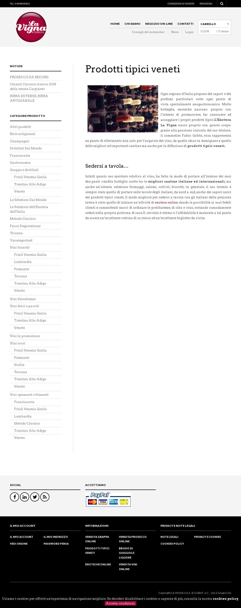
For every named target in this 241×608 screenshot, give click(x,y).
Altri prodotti (20, 127)
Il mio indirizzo (56, 536)
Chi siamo (133, 23)
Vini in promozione (25, 336)
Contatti (185, 23)
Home (115, 23)
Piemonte (21, 269)
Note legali (169, 536)
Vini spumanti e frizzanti (29, 394)
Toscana (16, 233)
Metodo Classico (23, 218)
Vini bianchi (20, 247)
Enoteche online (98, 564)
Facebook (14, 497)
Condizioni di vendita (181, 3)
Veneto (19, 191)
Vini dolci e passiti (24, 306)
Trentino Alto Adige (30, 184)
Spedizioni (206, 3)
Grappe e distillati (24, 170)
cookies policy (225, 598)
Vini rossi (17, 343)
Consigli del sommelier (148, 32)
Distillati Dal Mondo (26, 148)
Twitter (34, 497)
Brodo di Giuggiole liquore (126, 553)
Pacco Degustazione (25, 226)
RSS (44, 497)
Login (189, 32)
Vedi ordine (19, 543)
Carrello (208, 24)
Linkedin (24, 497)
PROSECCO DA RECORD (29, 77)
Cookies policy (172, 543)
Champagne (19, 141)
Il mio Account (21, 536)
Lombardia (23, 262)
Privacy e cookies (207, 536)
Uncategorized (21, 240)
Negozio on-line (159, 23)
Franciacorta (20, 155)
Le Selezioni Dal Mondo (28, 200)
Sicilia (19, 365)
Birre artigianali (22, 134)
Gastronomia (20, 162)
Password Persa (56, 543)
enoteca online (166, 202)
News (175, 32)
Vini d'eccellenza (23, 299)
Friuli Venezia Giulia (30, 177)
